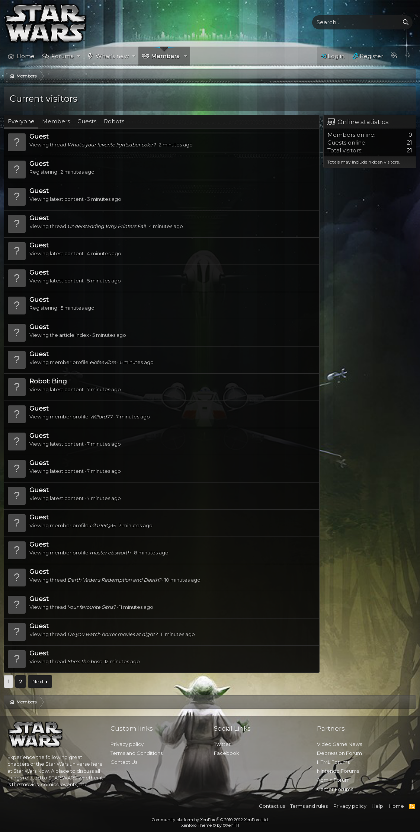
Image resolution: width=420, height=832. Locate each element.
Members (165, 56)
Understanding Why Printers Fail (106, 226)
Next (38, 681)
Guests (86, 121)
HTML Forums (333, 762)
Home (25, 56)
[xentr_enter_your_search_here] (355, 22)
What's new (112, 56)
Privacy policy (127, 744)
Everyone (21, 121)
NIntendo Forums (338, 771)
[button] (78, 56)
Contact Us (123, 762)
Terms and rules (309, 806)
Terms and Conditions (136, 753)
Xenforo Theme (210, 825)
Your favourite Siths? (91, 607)
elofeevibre (103, 362)
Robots (114, 121)
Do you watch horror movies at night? (112, 634)
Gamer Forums (335, 789)
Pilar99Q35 (102, 525)
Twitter (222, 744)
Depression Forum (339, 753)
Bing (59, 381)
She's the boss (84, 661)
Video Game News (339, 744)
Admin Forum (333, 780)
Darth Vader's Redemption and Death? (114, 580)
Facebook (226, 753)
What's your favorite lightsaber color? (111, 145)
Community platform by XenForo (210, 819)
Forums (62, 56)
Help (377, 806)
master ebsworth (110, 553)
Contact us (272, 806)
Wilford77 (101, 417)
